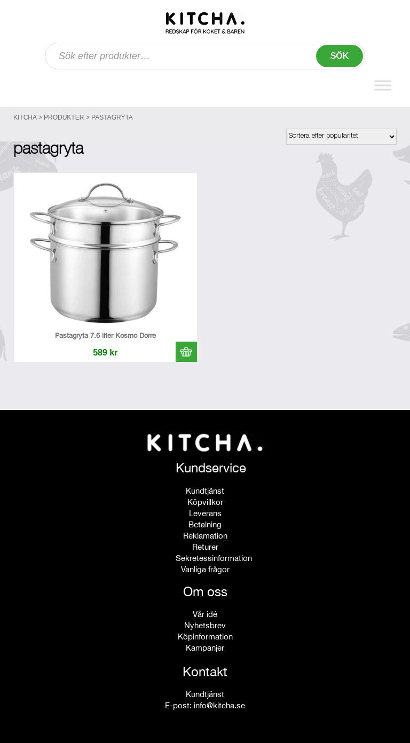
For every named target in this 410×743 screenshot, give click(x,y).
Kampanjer (205, 647)
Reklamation (205, 535)
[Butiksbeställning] (341, 137)
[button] (186, 352)
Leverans (205, 513)
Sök (339, 55)
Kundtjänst (205, 490)
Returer (205, 546)
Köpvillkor (205, 502)
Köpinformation (205, 636)
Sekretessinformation (214, 558)
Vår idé (205, 614)
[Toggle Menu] (382, 85)
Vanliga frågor (205, 569)
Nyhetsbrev (205, 625)
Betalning (205, 524)
